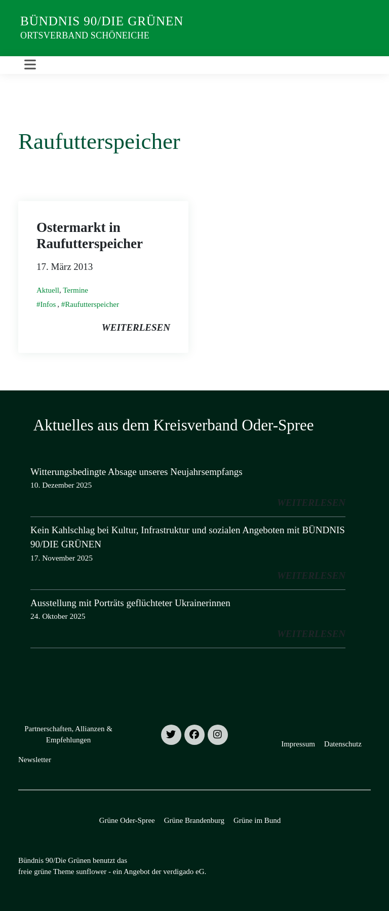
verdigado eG (183, 871)
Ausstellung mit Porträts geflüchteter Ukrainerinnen (130, 603)
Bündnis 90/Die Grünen (101, 21)
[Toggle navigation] (30, 65)
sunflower (91, 871)
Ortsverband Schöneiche (84, 35)
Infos (48, 304)
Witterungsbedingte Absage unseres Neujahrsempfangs (136, 471)
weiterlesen (136, 327)
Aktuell (47, 290)
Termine (75, 290)
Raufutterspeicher (92, 304)
